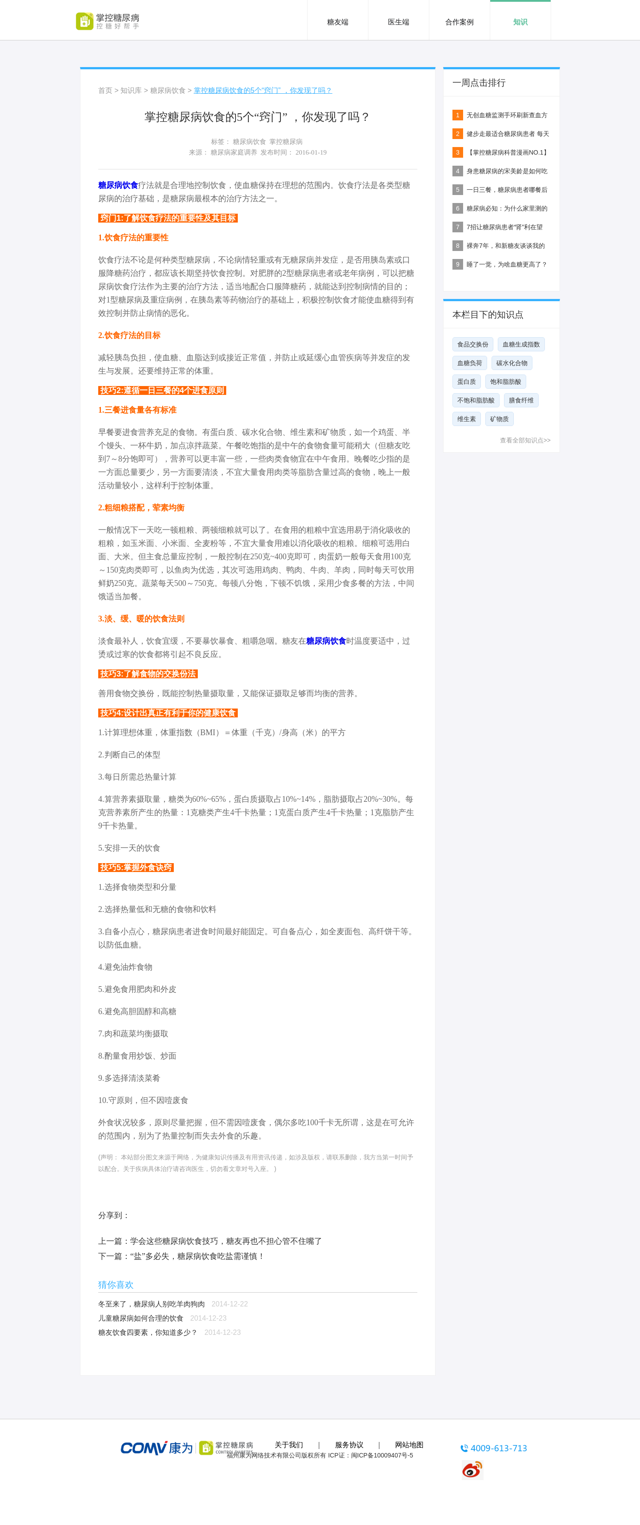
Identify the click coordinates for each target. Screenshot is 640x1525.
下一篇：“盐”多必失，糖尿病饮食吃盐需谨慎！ (181, 1256)
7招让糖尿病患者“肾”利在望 (505, 227)
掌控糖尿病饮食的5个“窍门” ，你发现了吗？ (263, 90)
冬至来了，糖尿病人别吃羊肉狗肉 (151, 1304)
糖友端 (337, 22)
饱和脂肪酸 (505, 381)
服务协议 (349, 1445)
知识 (520, 22)
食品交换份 (472, 344)
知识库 (131, 90)
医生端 (398, 22)
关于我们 (289, 1445)
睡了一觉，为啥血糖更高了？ (507, 264)
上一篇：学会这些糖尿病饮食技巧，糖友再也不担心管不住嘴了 (210, 1241)
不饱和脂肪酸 (476, 400)
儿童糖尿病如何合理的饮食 (141, 1318)
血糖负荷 (469, 362)
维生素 (466, 418)
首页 (105, 90)
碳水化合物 (512, 362)
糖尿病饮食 (168, 90)
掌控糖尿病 (286, 141)
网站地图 (409, 1445)
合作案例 (459, 22)
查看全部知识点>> (525, 440)
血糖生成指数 (521, 344)
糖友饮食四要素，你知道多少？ (148, 1332)
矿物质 (499, 418)
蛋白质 (466, 381)
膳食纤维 (521, 400)
